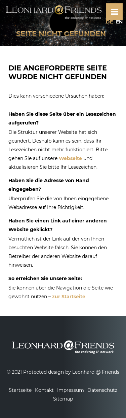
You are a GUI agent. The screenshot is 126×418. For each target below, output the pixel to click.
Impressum (70, 390)
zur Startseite (68, 297)
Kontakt (44, 390)
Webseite (70, 158)
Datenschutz (102, 390)
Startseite (20, 390)
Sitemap (63, 399)
